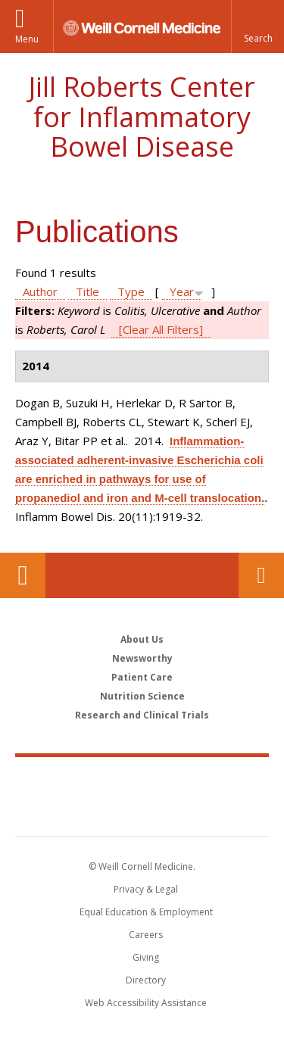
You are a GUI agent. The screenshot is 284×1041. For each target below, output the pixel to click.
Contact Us (261, 575)
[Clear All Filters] (161, 329)
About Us (142, 639)
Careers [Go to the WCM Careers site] (146, 934)
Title (87, 291)
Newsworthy (142, 658)
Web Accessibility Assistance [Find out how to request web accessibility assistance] (146, 1002)
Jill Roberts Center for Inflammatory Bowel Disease (142, 116)
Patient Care (142, 677)
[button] (257, 26)
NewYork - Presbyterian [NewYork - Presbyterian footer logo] (142, 812)
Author (40, 291)
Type (131, 291)
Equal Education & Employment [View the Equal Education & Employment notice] (146, 911)
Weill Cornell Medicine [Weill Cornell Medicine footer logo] (142, 780)
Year (182, 291)
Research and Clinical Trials (142, 715)
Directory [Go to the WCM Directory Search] (146, 980)
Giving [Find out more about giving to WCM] (146, 957)
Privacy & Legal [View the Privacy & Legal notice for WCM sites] (146, 889)
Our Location (22, 575)
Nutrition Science (142, 696)
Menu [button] (27, 39)
